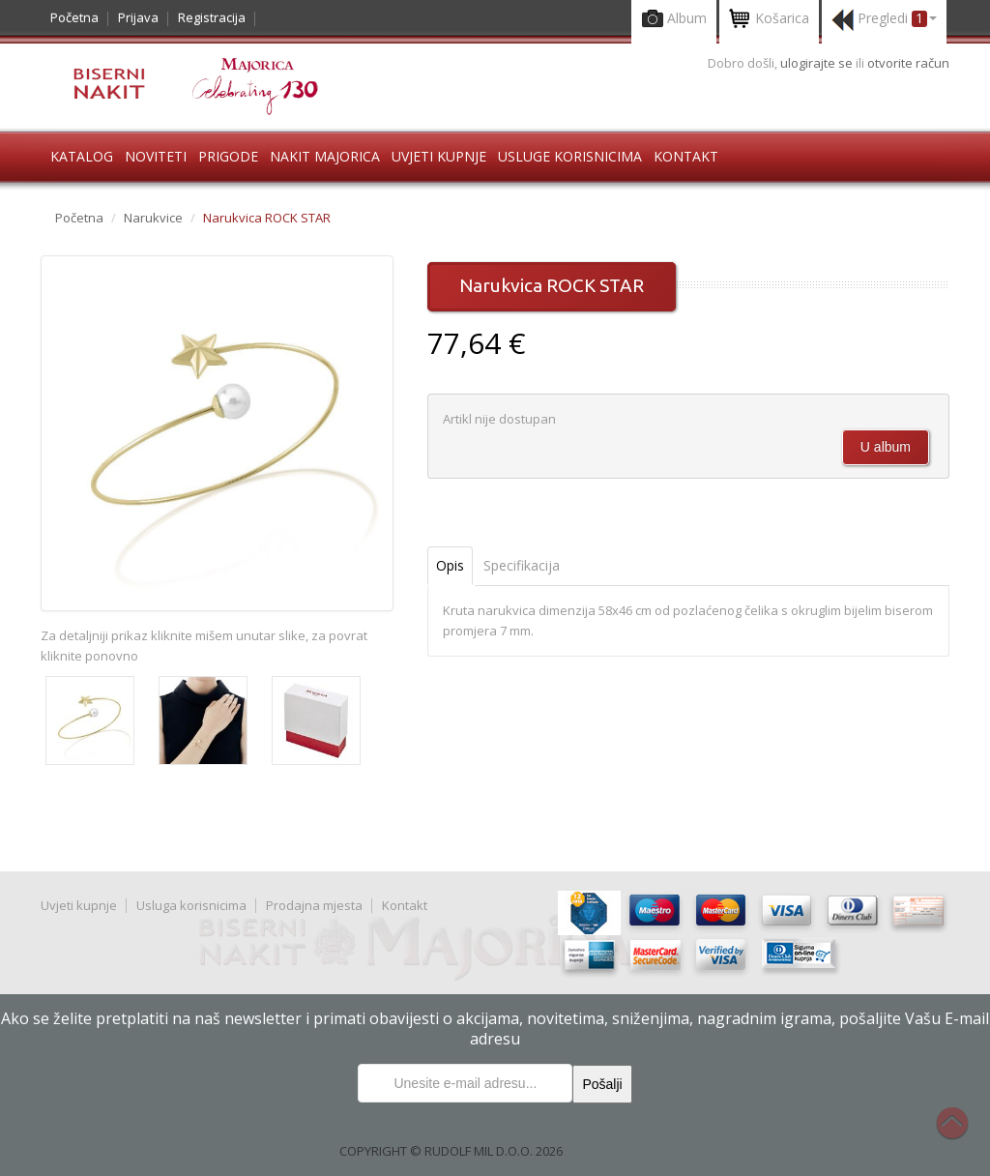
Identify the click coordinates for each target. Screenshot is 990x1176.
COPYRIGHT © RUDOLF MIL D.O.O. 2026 (451, 1151)
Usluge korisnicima (570, 156)
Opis (450, 565)
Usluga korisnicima (191, 905)
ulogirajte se (818, 63)
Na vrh (962, 1133)
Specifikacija (521, 565)
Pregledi (884, 20)
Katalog (81, 156)
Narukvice (153, 217)
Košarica (769, 20)
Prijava (138, 17)
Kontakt (686, 156)
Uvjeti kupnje (439, 156)
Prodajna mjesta (314, 905)
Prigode (228, 156)
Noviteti (156, 156)
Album (674, 20)
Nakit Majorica (325, 156)
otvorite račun (908, 63)
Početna (74, 17)
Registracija (212, 17)
